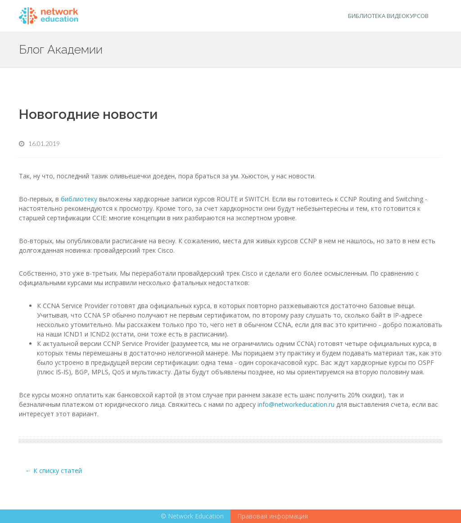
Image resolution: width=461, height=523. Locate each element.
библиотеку (79, 199)
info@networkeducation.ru (296, 404)
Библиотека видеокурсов (388, 16)
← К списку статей (53, 470)
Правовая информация (272, 516)
